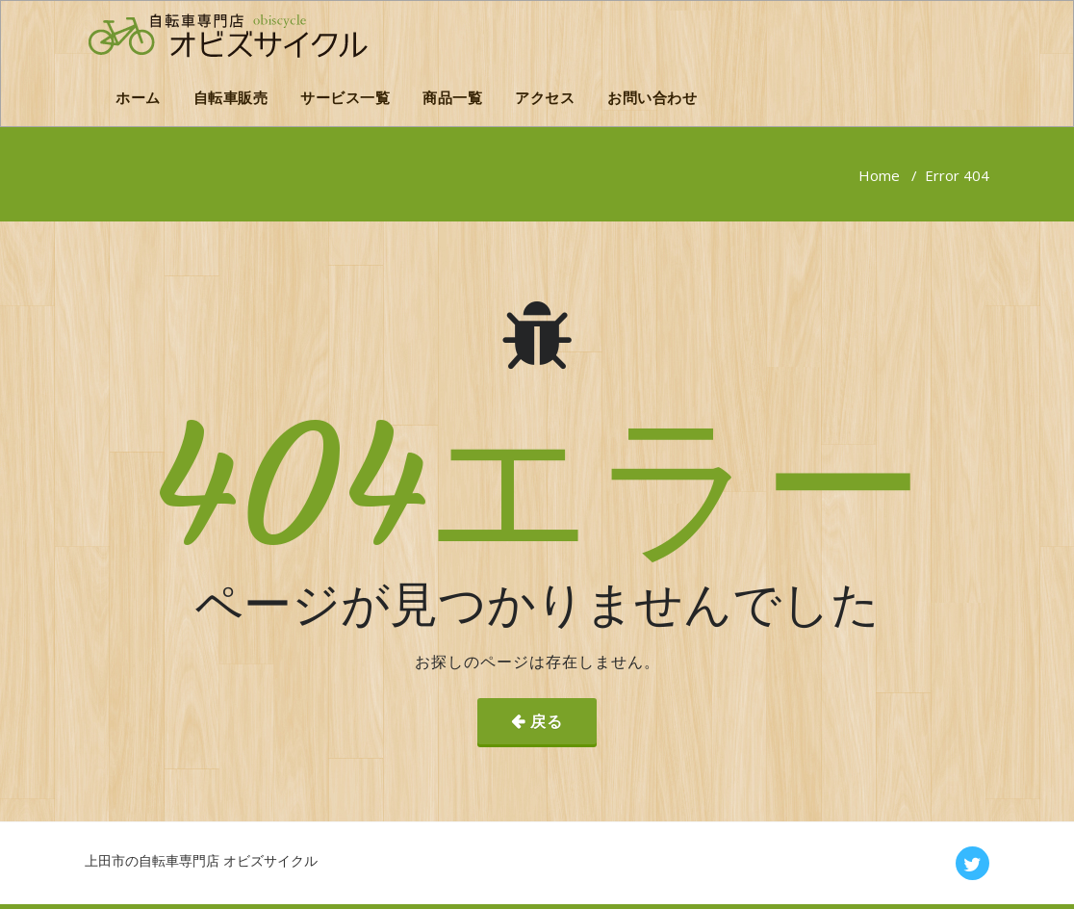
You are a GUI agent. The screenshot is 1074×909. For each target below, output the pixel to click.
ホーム (138, 97)
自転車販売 (230, 97)
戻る (546, 721)
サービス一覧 (345, 97)
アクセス (545, 97)
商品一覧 (452, 97)
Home (879, 175)
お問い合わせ (652, 97)
